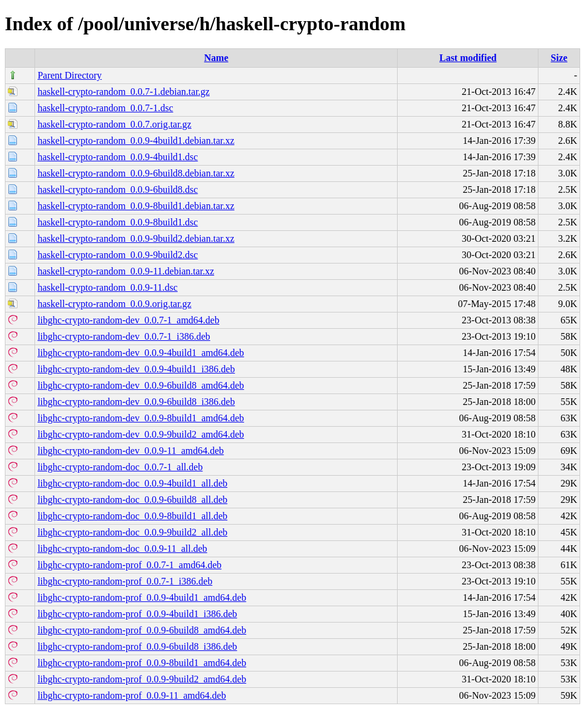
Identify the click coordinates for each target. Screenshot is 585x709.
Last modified (468, 58)
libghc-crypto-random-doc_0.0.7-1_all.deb (119, 467)
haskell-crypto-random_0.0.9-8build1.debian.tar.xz (135, 206)
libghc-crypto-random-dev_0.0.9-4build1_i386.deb (136, 369)
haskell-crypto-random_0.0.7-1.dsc (105, 108)
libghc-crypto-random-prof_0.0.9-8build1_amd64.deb (141, 663)
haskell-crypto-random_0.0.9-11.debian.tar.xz (125, 271)
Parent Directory (69, 75)
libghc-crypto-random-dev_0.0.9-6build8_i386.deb (136, 402)
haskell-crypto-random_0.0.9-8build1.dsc (117, 222)
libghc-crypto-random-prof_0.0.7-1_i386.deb (124, 581)
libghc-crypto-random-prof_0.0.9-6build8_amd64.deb (141, 630)
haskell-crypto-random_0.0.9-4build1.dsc (117, 157)
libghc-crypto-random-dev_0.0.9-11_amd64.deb (130, 450)
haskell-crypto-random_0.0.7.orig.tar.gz (114, 124)
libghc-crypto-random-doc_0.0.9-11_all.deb (122, 548)
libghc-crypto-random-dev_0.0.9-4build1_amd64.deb (140, 353)
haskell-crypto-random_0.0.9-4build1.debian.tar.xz (135, 140)
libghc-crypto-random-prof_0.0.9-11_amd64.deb (131, 695)
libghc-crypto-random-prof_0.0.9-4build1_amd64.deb (141, 597)
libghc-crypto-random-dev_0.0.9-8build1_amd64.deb (140, 418)
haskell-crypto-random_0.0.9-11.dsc (107, 287)
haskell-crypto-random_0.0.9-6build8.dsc (117, 189)
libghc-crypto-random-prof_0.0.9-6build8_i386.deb (137, 646)
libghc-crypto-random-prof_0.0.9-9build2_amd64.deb (141, 679)
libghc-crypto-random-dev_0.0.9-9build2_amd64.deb (140, 434)
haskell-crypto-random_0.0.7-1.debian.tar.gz (123, 91)
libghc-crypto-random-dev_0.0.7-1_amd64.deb (128, 320)
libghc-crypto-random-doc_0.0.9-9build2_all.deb (132, 532)
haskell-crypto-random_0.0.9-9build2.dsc (117, 255)
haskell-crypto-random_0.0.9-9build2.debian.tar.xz (135, 238)
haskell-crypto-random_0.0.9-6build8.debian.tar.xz (135, 173)
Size (559, 58)
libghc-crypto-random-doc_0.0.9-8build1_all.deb (132, 516)
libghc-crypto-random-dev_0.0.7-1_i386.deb (123, 336)
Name (216, 58)
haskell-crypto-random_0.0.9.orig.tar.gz (114, 304)
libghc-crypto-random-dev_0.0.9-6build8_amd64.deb (140, 385)
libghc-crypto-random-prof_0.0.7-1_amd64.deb (129, 565)
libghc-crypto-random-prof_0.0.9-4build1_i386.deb (137, 614)
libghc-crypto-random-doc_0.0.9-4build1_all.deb (132, 483)
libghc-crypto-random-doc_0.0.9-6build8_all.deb (132, 499)
